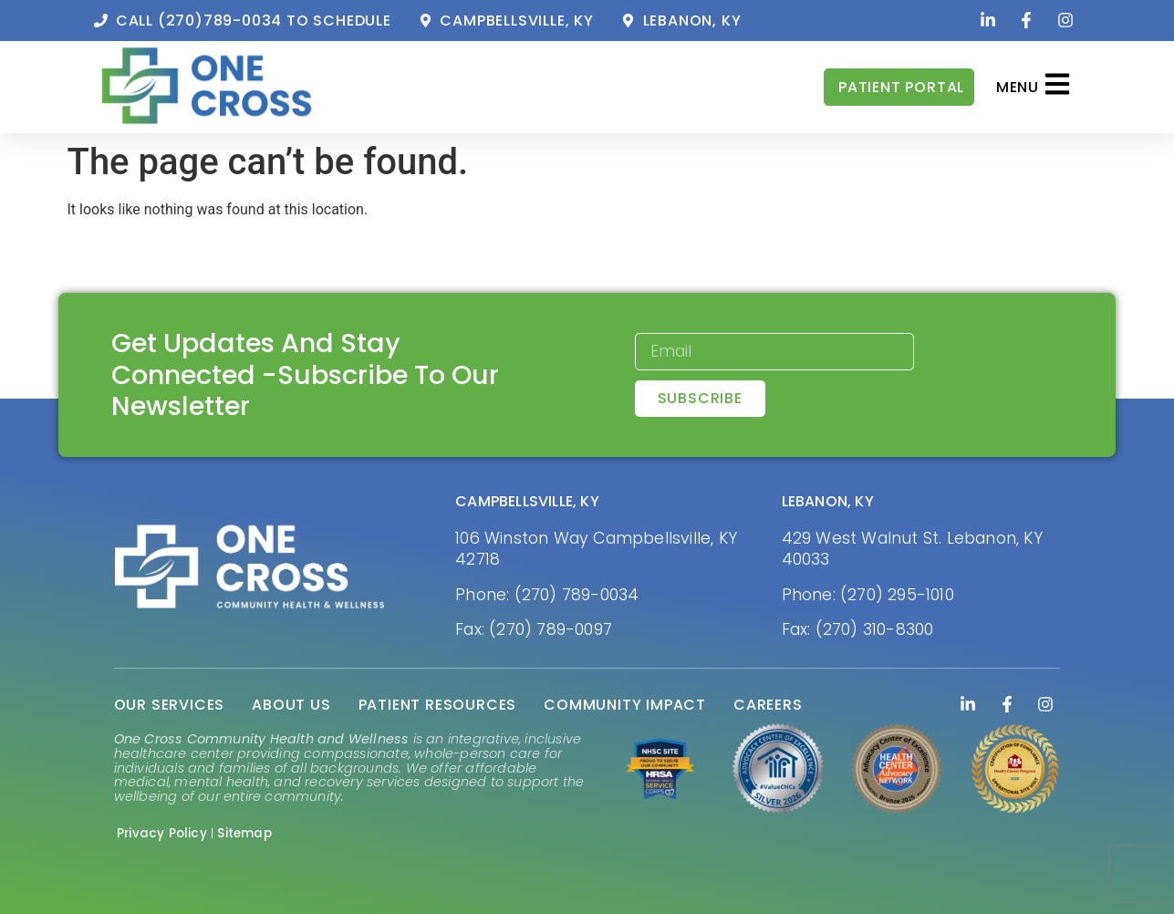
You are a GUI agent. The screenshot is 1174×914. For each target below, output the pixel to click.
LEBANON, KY (828, 501)
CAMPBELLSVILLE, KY (527, 501)
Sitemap (244, 833)
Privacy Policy (162, 833)
